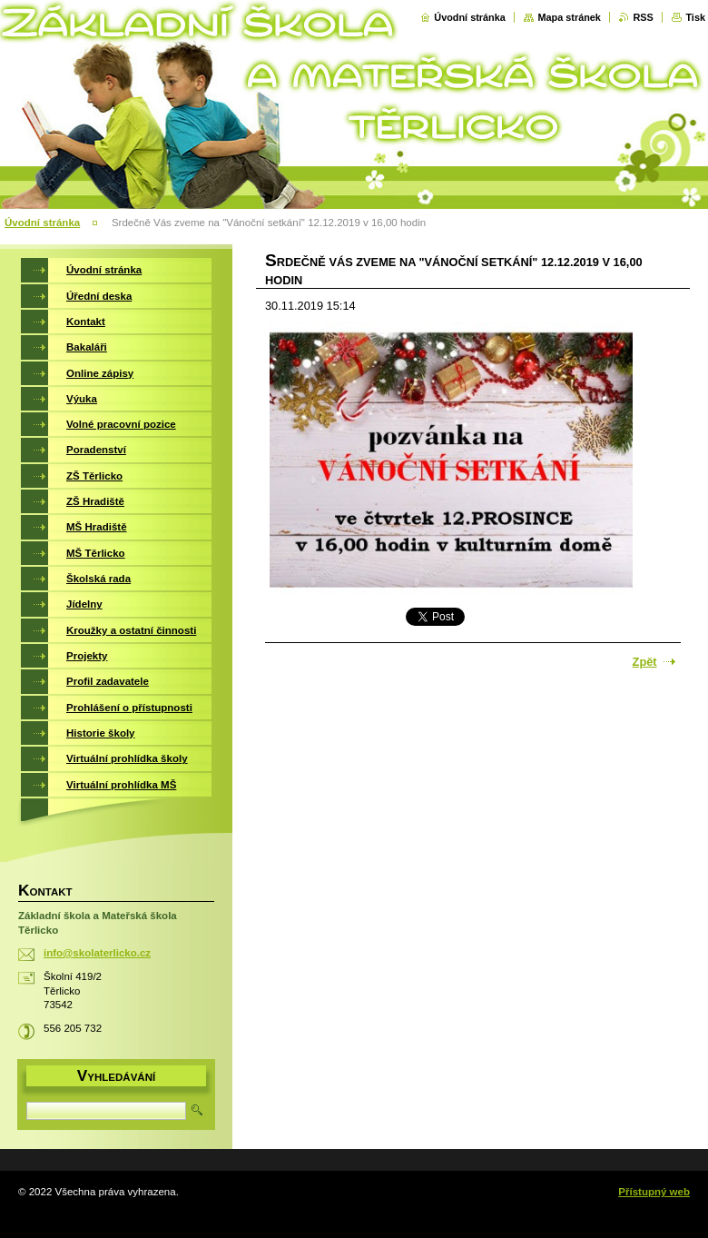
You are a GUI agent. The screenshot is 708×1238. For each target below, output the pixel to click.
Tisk (695, 17)
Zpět (645, 662)
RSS (643, 17)
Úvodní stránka (470, 17)
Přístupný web (654, 1191)
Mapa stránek (569, 17)
